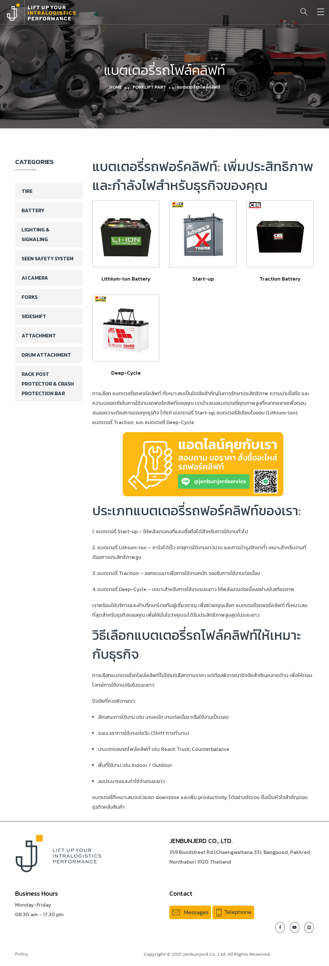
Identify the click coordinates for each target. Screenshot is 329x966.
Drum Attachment (46, 355)
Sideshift (34, 316)
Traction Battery (280, 279)
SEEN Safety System (47, 258)
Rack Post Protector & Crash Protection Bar (48, 383)
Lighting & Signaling (35, 234)
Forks (30, 297)
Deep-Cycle (126, 373)
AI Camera (35, 278)
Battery (33, 210)
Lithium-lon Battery (126, 279)
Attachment (39, 335)
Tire (27, 191)
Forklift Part (149, 87)
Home (115, 87)
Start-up (203, 279)
